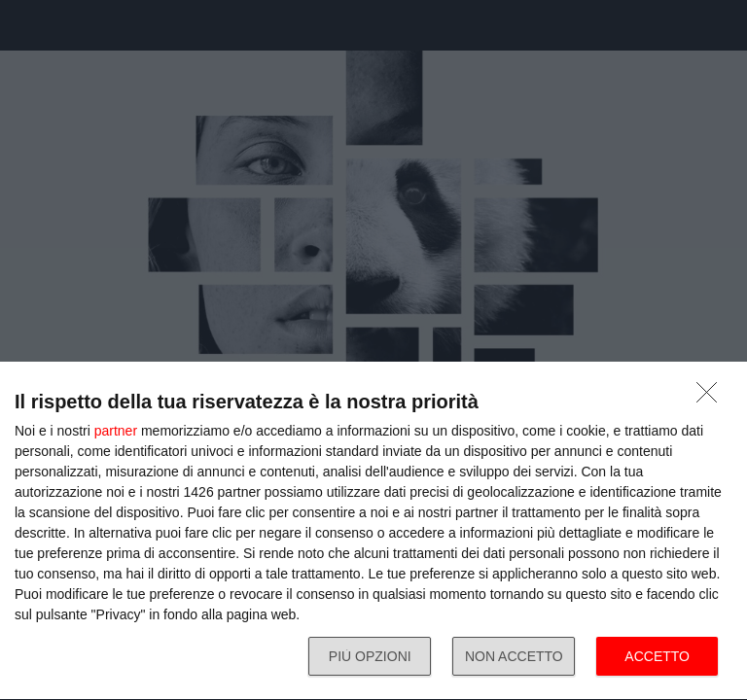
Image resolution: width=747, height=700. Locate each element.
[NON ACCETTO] (712, 397)
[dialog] (373, 531)
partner (115, 431)
